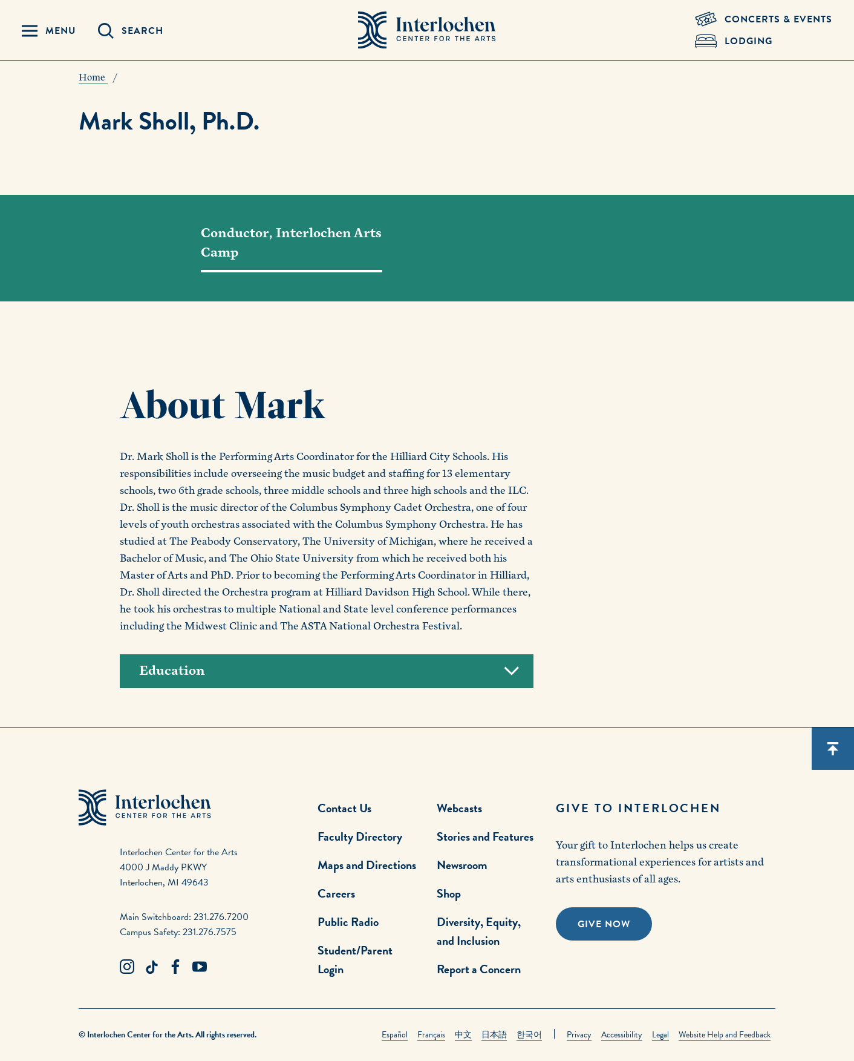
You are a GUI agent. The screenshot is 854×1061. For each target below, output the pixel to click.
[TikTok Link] (151, 967)
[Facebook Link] (175, 967)
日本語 (494, 1034)
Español (395, 1034)
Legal (660, 1034)
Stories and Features (485, 836)
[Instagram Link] (127, 967)
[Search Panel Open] (130, 31)
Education (329, 671)
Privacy (579, 1034)
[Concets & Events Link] (763, 19)
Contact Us (344, 808)
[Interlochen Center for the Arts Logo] (427, 30)
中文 (463, 1034)
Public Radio (348, 922)
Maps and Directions (367, 865)
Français (431, 1034)
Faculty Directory (360, 836)
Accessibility (621, 1034)
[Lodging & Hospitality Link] (763, 41)
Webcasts (459, 808)
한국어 (529, 1034)
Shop (449, 893)
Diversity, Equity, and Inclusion (479, 931)
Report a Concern (479, 969)
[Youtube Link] (199, 967)
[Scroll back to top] (833, 749)
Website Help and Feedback (725, 1034)
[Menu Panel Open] (49, 31)
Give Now (604, 924)
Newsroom (462, 865)
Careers (336, 893)
